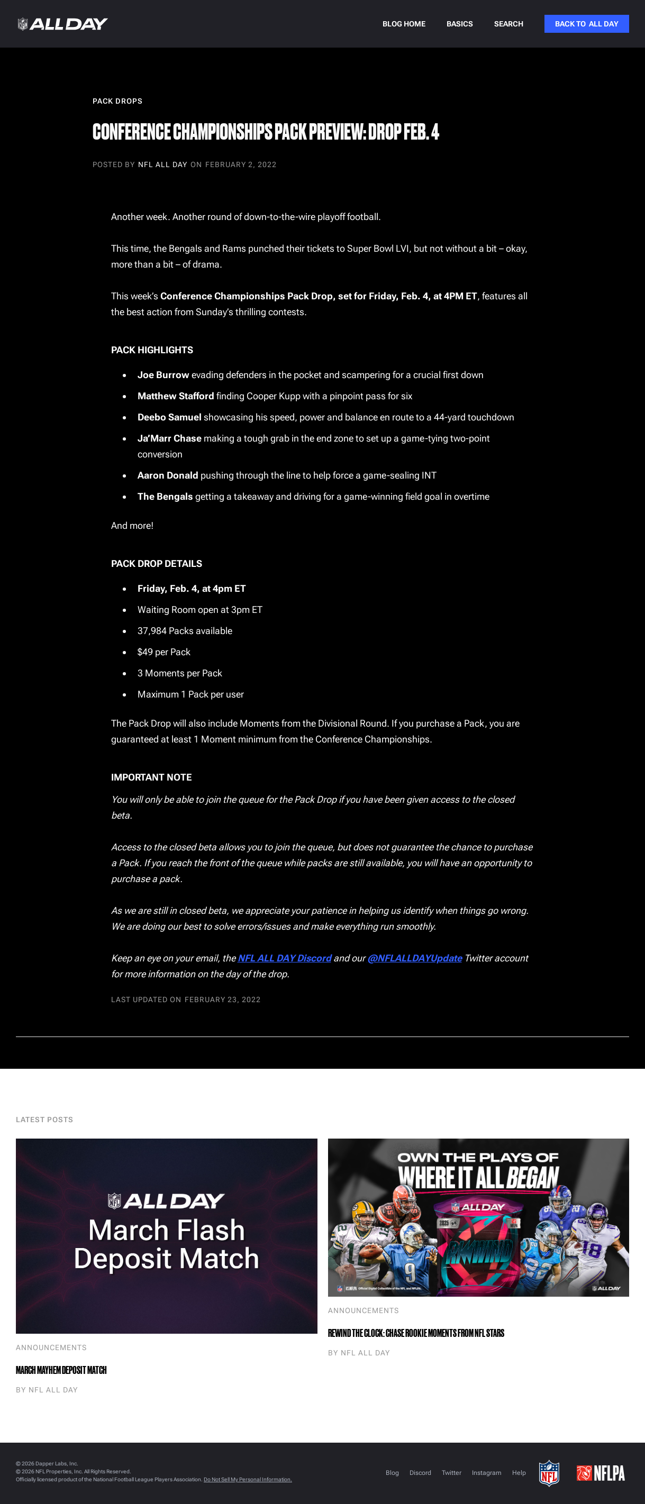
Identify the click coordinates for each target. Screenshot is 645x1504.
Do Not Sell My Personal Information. (248, 1479)
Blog (392, 1473)
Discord (420, 1473)
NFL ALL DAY (162, 165)
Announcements (51, 1347)
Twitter (451, 1473)
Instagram (487, 1473)
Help (519, 1473)
